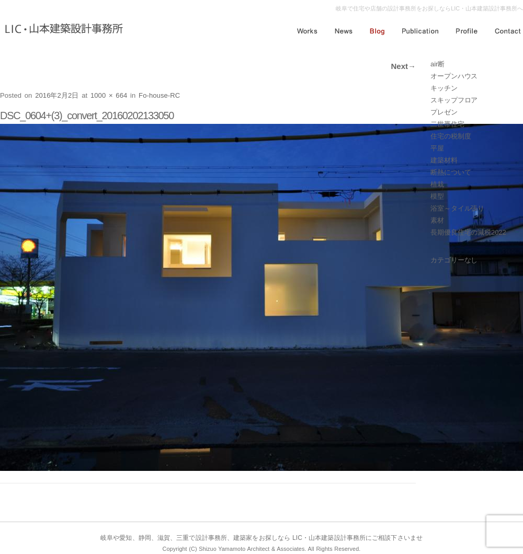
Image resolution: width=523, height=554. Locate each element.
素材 (437, 220)
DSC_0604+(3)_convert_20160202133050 (87, 115)
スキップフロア (453, 100)
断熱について (450, 172)
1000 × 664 (108, 95)
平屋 (437, 148)
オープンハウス (453, 76)
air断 (437, 64)
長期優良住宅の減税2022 (468, 232)
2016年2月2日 (56, 95)
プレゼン (444, 112)
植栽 (437, 184)
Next (403, 66)
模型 (437, 196)
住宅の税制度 (450, 136)
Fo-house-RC (159, 95)
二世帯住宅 (447, 124)
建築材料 (444, 160)
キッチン (444, 88)
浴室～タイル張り (457, 208)
